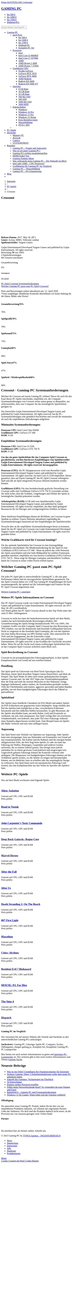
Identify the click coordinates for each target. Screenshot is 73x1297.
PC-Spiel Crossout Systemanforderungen (20, 283)
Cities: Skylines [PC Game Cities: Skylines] (10, 952)
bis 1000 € (12, 17)
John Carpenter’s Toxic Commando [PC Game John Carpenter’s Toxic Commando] (21, 823)
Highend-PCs (13, 22)
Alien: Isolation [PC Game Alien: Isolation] (10, 790)
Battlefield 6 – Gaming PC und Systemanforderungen (31, 1092)
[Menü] (3, 1158)
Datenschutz (12, 1143)
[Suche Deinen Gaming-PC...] (14, 27)
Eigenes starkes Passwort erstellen (22, 1084)
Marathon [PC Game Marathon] (7, 936)
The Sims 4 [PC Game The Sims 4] (7, 1001)
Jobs (9, 1148)
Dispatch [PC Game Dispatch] (6, 1017)
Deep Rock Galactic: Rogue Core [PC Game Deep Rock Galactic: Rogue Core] (20, 839)
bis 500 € (11, 14)
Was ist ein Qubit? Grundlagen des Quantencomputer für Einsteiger (38, 1071)
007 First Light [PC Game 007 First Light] (9, 920)
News (9, 1140)
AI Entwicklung (14, 1082)
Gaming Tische (15, 1059)
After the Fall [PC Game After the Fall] (9, 871)
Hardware (11, 1151)
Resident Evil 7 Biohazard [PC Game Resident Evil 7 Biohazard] (16, 969)
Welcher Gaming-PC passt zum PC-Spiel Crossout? (25, 286)
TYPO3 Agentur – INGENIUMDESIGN (41, 1135)
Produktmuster (13, 1153)
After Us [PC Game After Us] (6, 887)
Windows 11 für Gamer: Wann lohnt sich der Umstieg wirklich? (36, 1095)
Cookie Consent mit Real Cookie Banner (20, 1161)
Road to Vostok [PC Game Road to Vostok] (10, 806)
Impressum (12, 1145)
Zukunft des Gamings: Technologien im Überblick (30, 1079)
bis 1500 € (12, 19)
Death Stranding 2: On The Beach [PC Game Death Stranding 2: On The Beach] (20, 904)
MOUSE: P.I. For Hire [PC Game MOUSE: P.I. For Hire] (14, 985)
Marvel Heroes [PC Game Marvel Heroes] (9, 855)
